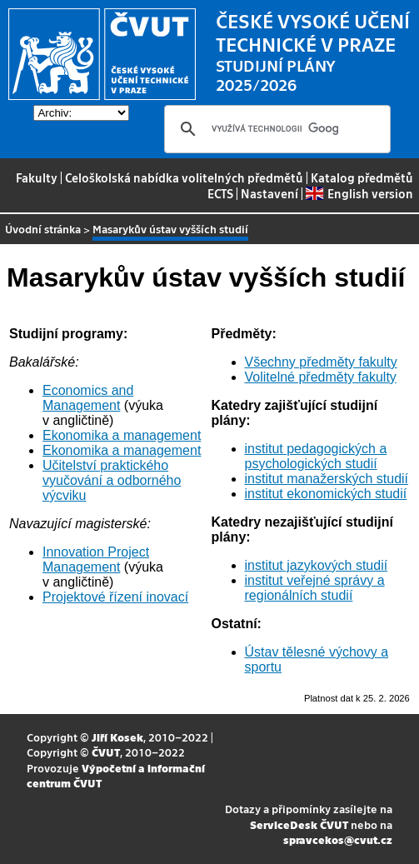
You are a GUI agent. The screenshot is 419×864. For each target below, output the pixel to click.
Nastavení (269, 193)
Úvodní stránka (43, 228)
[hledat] (275, 129)
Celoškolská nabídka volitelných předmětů (184, 177)
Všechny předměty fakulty (321, 362)
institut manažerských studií (327, 479)
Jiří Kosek (117, 737)
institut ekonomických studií (326, 494)
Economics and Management (87, 397)
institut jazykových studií (316, 565)
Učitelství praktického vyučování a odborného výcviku (111, 480)
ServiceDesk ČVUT (299, 824)
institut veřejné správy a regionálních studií (315, 587)
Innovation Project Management (95, 559)
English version (359, 193)
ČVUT (106, 752)
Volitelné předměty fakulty (321, 377)
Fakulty (36, 177)
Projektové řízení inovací (115, 597)
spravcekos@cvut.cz (337, 839)
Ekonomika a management (121, 435)
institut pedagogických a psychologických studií (316, 456)
